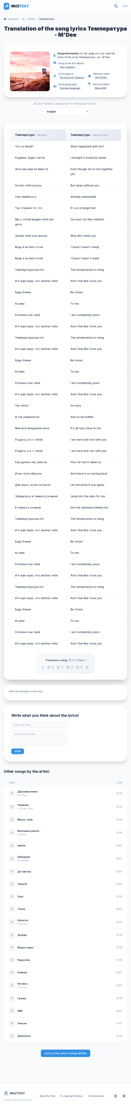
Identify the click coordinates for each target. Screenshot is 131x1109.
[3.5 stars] (73, 667)
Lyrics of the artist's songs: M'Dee (66, 1053)
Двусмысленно (27, 791)
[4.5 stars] (82, 667)
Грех (20, 896)
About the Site (47, 1096)
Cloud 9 (22, 884)
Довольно (24, 1035)
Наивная (23, 805)
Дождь (22, 934)
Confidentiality (96, 1096)
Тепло (21, 909)
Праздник (23, 856)
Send (17, 751)
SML (20, 1010)
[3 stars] (68, 667)
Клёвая (22, 972)
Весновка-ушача (28, 830)
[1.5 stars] (53, 667)
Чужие (21, 998)
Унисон (22, 1023)
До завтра (24, 871)
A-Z (125, 6)
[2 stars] (58, 667)
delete (21, 845)
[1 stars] (49, 667)
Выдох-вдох (25, 947)
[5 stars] (87, 667)
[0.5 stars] (44, 667)
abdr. (30, 808)
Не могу (22, 983)
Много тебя (25, 819)
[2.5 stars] (63, 667)
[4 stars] (77, 667)
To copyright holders (71, 1096)
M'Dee (31, 19)
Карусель (23, 959)
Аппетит (23, 920)
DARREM (24, 860)
